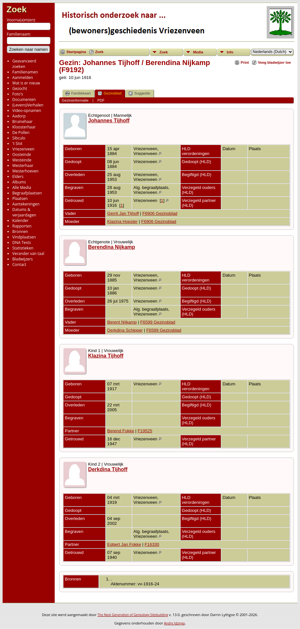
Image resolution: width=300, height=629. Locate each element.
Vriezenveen (23, 149)
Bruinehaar (22, 121)
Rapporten (21, 226)
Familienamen (25, 72)
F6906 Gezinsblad (159, 213)
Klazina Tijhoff (105, 356)
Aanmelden (22, 77)
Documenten (24, 99)
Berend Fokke (120, 430)
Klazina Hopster (122, 221)
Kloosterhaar (24, 127)
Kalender (20, 220)
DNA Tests (21, 242)
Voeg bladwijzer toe (274, 62)
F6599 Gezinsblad (157, 322)
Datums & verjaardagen (24, 212)
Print (245, 62)
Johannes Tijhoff (108, 120)
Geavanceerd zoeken (24, 63)
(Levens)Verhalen (27, 105)
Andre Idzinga (174, 623)
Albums (19, 182)
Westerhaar (22, 165)
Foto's (17, 94)
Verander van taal (28, 253)
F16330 (152, 544)
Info (230, 52)
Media (198, 52)
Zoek (16, 9)
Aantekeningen (25, 204)
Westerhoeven (25, 171)
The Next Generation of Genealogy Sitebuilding (132, 614)
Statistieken (22, 248)
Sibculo (18, 138)
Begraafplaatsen (27, 193)
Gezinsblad (109, 93)
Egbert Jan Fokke (124, 544)
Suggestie (139, 93)
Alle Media (21, 187)
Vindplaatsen (24, 237)
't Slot (17, 143)
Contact (19, 264)
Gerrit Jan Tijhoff (123, 213)
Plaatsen (20, 198)
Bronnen (20, 231)
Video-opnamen (26, 110)
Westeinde (21, 160)
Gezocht (19, 88)
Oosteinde (21, 154)
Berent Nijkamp (122, 322)
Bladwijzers (22, 259)
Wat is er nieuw (26, 83)
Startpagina (76, 52)
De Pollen (20, 132)
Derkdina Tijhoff (108, 469)
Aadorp (19, 116)
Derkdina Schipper (125, 330)
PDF (101, 100)
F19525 (145, 430)
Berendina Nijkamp (111, 247)
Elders (17, 176)
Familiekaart (78, 93)
